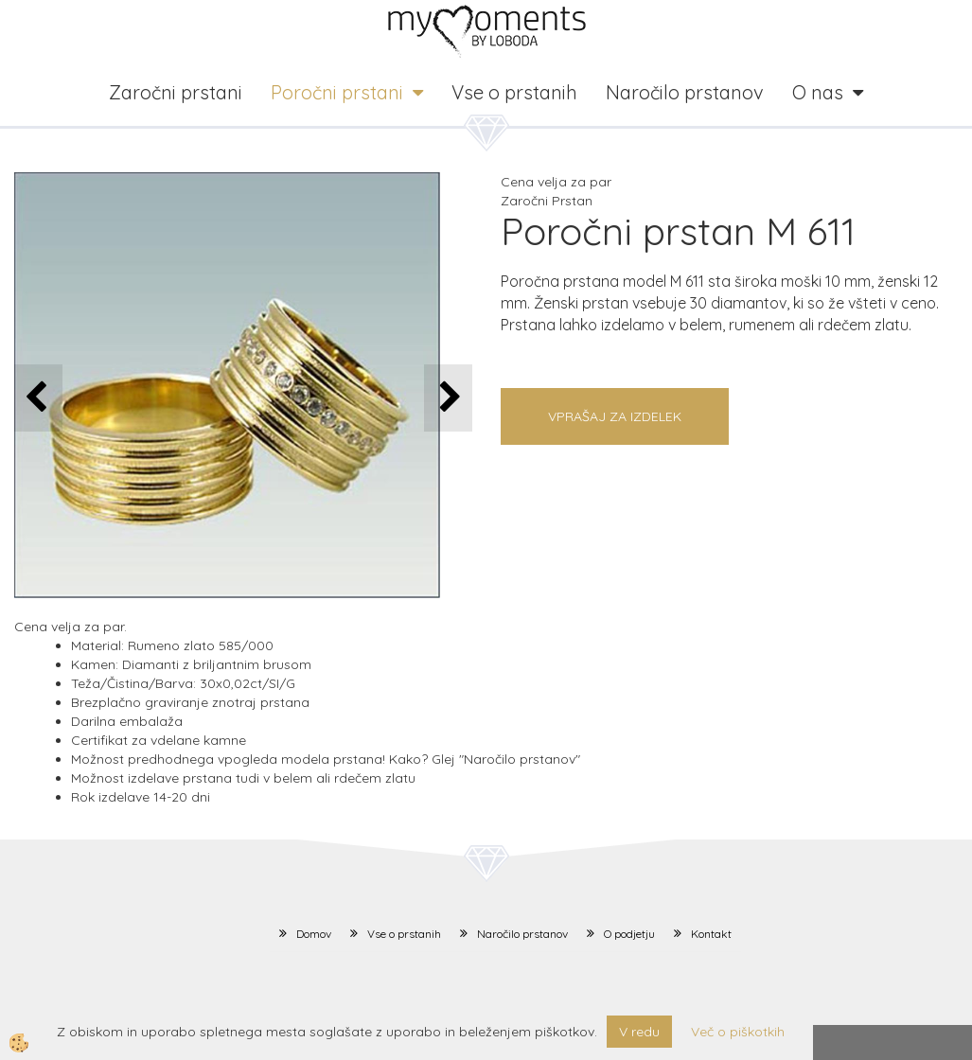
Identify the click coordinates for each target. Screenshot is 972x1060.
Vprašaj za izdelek (614, 416)
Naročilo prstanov (685, 92)
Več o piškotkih (738, 1031)
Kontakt (711, 934)
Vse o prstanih (514, 92)
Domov (313, 934)
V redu (639, 1031)
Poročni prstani (337, 92)
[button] (448, 398)
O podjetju (629, 934)
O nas (817, 92)
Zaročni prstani (175, 92)
